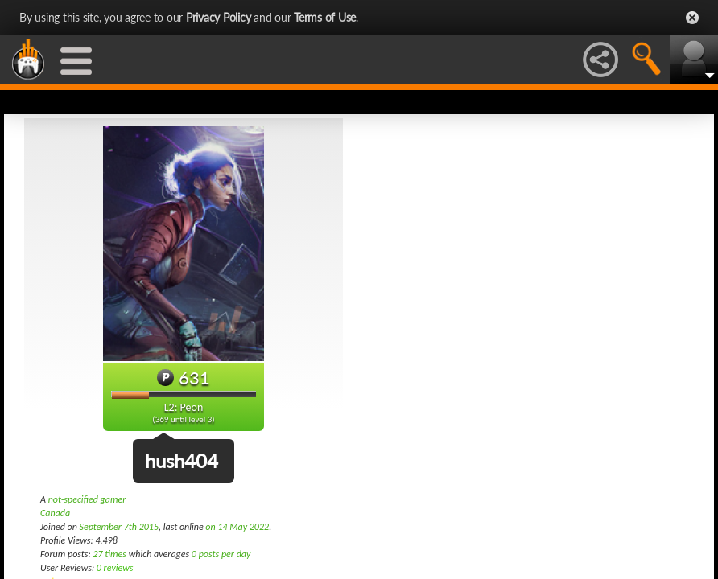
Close (692, 17)
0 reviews (115, 567)
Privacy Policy (218, 17)
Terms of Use (325, 17)
